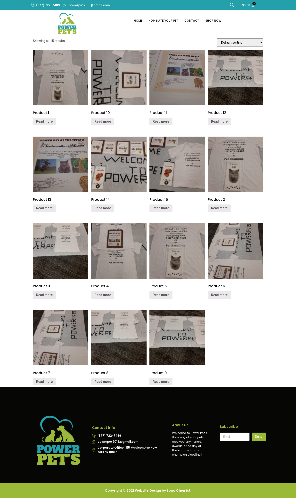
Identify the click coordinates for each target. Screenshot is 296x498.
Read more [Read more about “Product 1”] (44, 121)
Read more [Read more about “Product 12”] (219, 121)
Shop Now (213, 21)
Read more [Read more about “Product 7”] (44, 382)
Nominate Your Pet (163, 21)
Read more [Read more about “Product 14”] (103, 208)
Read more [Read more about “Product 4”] (103, 295)
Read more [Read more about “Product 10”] (103, 121)
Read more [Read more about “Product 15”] (161, 208)
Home (138, 21)
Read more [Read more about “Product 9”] (161, 382)
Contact (191, 21)
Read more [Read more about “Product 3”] (44, 295)
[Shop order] (240, 42)
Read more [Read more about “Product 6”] (219, 295)
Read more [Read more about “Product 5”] (161, 295)
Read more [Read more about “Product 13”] (44, 208)
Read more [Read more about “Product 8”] (103, 382)
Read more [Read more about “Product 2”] (219, 208)
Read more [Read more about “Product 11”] (161, 121)
